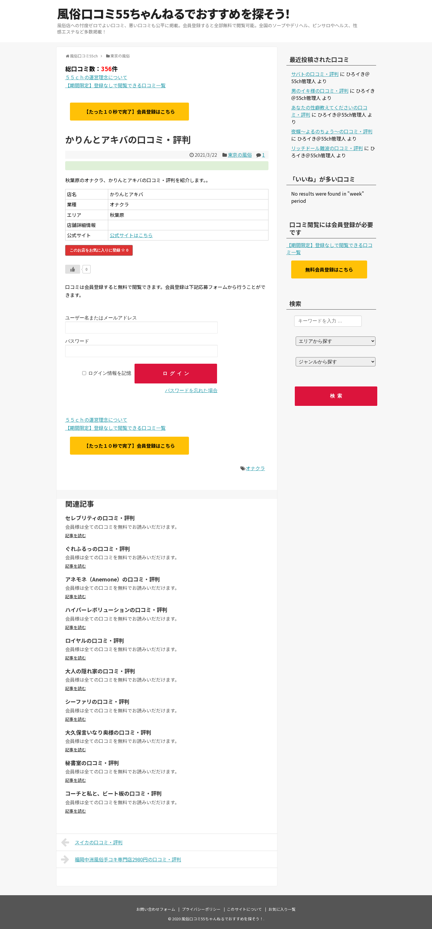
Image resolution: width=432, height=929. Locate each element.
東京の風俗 (240, 154)
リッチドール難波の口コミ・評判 (327, 148)
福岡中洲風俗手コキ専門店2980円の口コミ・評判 (121, 859)
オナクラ (255, 468)
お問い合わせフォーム (155, 909)
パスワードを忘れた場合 (191, 390)
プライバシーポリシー (201, 909)
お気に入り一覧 (282, 909)
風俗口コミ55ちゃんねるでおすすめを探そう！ (174, 13)
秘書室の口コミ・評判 (92, 763)
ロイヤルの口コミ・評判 (94, 640)
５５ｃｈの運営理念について (96, 77)
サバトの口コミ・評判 (315, 73)
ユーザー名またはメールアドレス (101, 317)
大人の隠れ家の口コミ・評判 (100, 671)
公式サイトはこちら (131, 235)
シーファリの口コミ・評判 (97, 701)
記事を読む (75, 535)
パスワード (77, 341)
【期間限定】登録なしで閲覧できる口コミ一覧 (115, 85)
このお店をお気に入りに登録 (99, 250)
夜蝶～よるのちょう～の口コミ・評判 (332, 131)
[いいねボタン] (72, 269)
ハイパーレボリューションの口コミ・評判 (116, 609)
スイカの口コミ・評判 (92, 842)
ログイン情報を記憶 (109, 373)
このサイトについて (244, 909)
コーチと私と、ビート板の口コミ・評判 (113, 793)
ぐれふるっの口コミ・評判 (97, 548)
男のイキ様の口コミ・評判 (320, 90)
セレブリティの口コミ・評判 (100, 518)
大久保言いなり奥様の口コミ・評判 (108, 732)
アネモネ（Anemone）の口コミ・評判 (112, 579)
